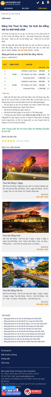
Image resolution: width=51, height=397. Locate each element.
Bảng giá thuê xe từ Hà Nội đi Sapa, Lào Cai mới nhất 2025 (25, 324)
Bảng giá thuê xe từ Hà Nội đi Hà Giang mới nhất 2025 (23, 326)
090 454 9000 (23, 50)
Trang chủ (5, 14)
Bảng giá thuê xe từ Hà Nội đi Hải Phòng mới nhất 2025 (24, 331)
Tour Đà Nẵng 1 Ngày (13, 183)
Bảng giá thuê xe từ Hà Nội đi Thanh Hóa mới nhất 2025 (24, 341)
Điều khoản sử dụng (9, 355)
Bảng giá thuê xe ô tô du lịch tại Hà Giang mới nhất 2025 (24, 334)
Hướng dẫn (5, 359)
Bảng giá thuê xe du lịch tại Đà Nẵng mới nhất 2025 (22, 319)
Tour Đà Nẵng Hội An (13, 290)
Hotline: (14, 50)
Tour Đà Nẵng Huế (11, 235)
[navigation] (8, 8)
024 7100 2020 (9, 376)
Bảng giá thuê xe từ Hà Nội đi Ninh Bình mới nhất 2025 (24, 336)
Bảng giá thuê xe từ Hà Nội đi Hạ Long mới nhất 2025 (23, 321)
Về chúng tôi (6, 351)
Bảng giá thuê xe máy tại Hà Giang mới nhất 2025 (22, 339)
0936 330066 (13, 393)
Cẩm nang (14, 14)
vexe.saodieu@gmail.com (25, 376)
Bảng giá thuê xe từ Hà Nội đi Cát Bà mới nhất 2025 (23, 329)
